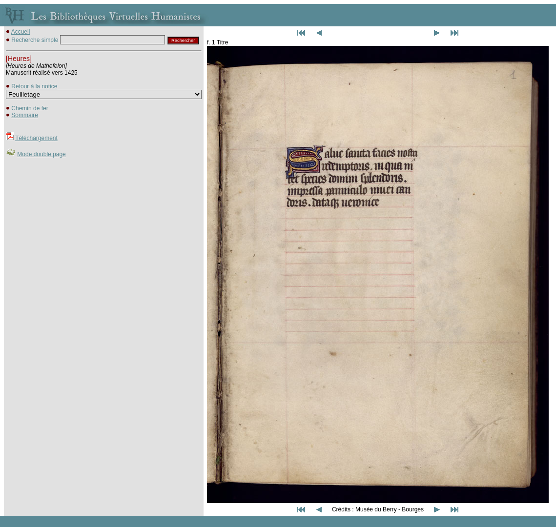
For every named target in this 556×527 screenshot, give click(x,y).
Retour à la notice (34, 86)
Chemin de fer (29, 108)
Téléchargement (36, 138)
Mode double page (41, 154)
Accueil (20, 31)
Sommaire (24, 115)
